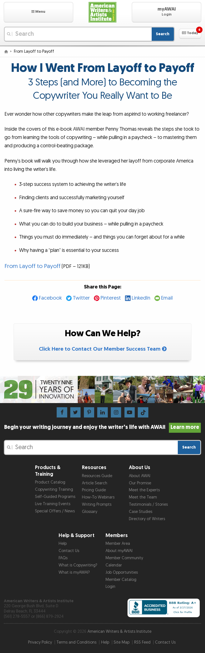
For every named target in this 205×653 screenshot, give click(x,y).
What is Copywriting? (78, 565)
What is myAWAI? (74, 572)
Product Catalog (50, 482)
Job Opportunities (122, 572)
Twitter (81, 298)
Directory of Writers (147, 519)
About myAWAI (119, 550)
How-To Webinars (98, 497)
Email (167, 298)
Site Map (121, 642)
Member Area (118, 543)
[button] (38, 12)
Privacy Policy (40, 642)
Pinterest (111, 298)
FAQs (63, 558)
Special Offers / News (55, 511)
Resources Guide (97, 476)
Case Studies (140, 511)
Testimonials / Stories (148, 504)
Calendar (114, 565)
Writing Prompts (96, 504)
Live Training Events (52, 504)
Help (63, 543)
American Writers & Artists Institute (119, 631)
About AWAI (139, 476)
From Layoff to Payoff (32, 266)
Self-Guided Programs (55, 496)
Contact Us (69, 550)
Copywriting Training (54, 489)
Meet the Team (143, 497)
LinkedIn (141, 298)
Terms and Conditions (76, 642)
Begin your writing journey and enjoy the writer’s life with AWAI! (102, 427)
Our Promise (140, 483)
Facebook (50, 298)
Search (162, 34)
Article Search (94, 483)
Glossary (89, 511)
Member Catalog (121, 579)
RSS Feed (142, 642)
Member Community (124, 558)
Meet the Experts (144, 490)
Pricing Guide (94, 490)
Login (110, 586)
